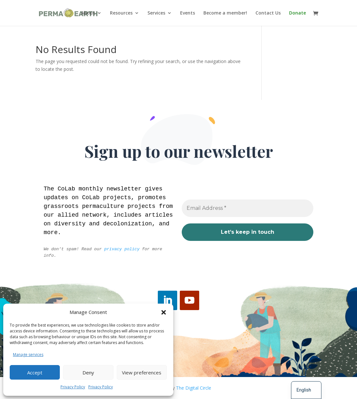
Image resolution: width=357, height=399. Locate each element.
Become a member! (225, 13)
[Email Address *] (247, 208)
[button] (163, 312)
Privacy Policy (72, 387)
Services (156, 13)
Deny (88, 372)
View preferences (141, 372)
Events (187, 13)
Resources (121, 13)
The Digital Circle (193, 388)
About (88, 13)
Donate (297, 13)
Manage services (28, 354)
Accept (34, 372)
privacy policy (122, 249)
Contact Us (268, 13)
